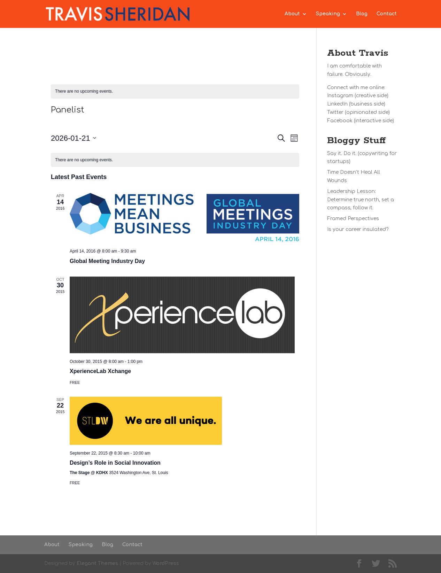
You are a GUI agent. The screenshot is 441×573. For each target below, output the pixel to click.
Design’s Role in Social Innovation (115, 463)
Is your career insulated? (357, 229)
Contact (387, 13)
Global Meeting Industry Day (107, 261)
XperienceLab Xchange (100, 371)
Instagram (340, 95)
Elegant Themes (97, 563)
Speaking (328, 13)
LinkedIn (337, 104)
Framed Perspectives (353, 218)
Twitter (335, 112)
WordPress (166, 563)
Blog (362, 13)
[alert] (175, 91)
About (292, 13)
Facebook (340, 120)
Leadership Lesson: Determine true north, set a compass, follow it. (360, 200)
